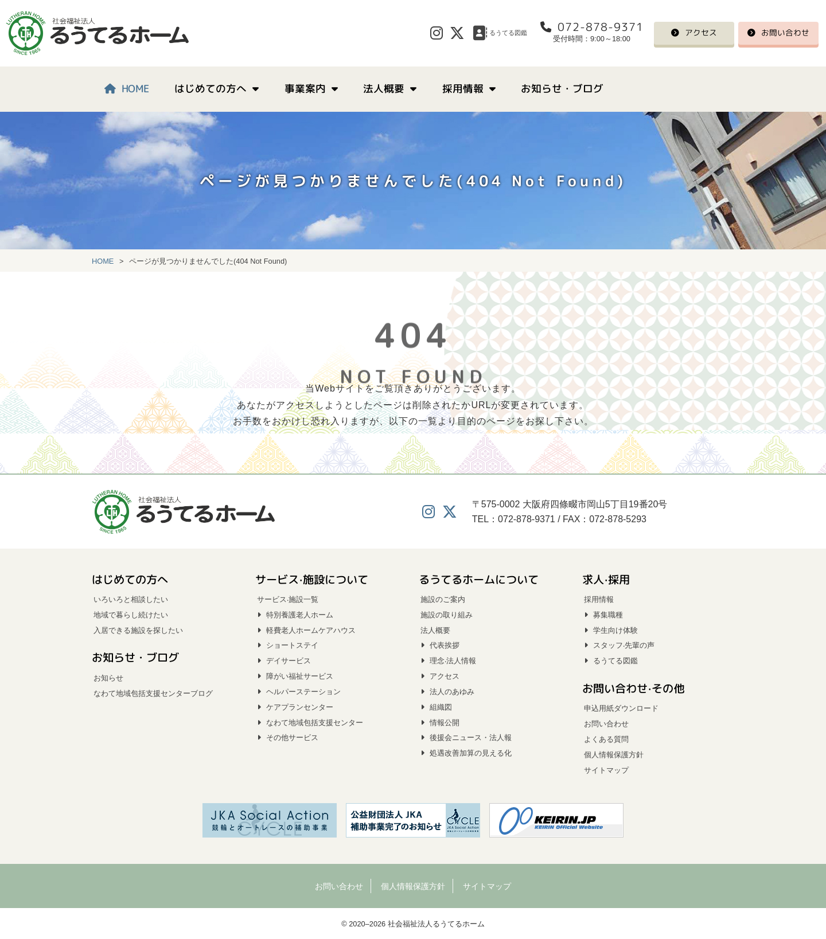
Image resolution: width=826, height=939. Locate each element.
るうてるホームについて (479, 578)
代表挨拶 (444, 645)
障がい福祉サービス (299, 676)
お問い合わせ (785, 33)
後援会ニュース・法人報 (471, 737)
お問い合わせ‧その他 (633, 688)
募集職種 (608, 615)
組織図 (441, 707)
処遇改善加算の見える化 (471, 753)
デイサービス (288, 660)
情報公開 (444, 722)
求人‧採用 (606, 578)
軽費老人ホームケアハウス (311, 630)
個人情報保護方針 (614, 754)
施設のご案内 (442, 599)
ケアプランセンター (299, 707)
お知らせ (108, 678)
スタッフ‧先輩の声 (623, 645)
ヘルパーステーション (303, 691)
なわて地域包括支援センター (314, 722)
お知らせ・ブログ (562, 88)
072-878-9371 (600, 26)
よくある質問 (606, 739)
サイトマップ (606, 770)
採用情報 (463, 88)
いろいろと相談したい (130, 599)
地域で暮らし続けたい (130, 615)
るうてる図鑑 (615, 660)
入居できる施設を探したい (138, 630)
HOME (135, 88)
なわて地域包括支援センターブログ (153, 693)
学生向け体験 (615, 630)
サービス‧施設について (311, 578)
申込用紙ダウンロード (621, 708)
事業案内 (305, 88)
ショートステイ (292, 645)
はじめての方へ (211, 88)
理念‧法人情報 (453, 660)
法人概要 (384, 88)
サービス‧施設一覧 (287, 599)
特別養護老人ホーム (299, 615)
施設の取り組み (446, 615)
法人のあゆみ (452, 691)
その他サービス (292, 737)
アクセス (701, 33)
